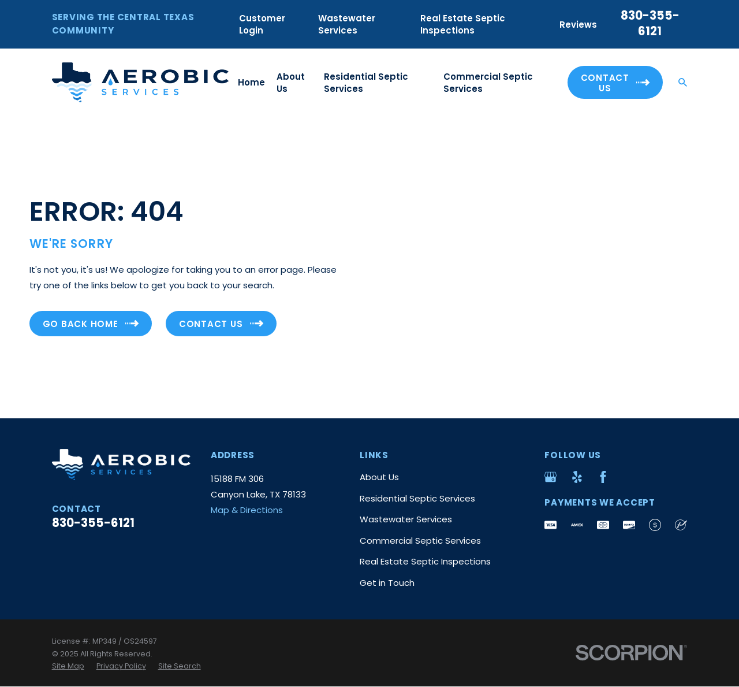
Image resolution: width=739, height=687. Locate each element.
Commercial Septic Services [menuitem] (488, 82)
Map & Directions (247, 510)
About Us (379, 477)
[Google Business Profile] (550, 477)
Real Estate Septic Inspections (462, 24)
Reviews (578, 24)
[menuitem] (68, 666)
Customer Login (262, 24)
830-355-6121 (650, 23)
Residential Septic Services (417, 498)
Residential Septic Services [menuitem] (366, 82)
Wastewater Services (346, 24)
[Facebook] (603, 477)
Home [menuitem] (251, 82)
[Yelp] (577, 477)
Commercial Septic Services (420, 540)
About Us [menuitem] (291, 82)
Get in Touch (387, 583)
